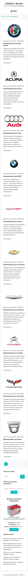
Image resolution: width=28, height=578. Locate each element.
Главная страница (6, 16)
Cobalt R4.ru (14, 3)
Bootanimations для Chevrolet (13, 265)
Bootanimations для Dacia (12, 439)
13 (18, 463)
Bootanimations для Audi (12, 133)
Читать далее (7, 62)
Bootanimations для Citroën (13, 353)
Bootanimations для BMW (12, 176)
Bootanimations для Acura (12, 89)
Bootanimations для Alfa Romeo (12, 44)
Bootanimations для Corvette (13, 396)
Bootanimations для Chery (12, 221)
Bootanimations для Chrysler (13, 310)
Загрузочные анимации (10, 41)
